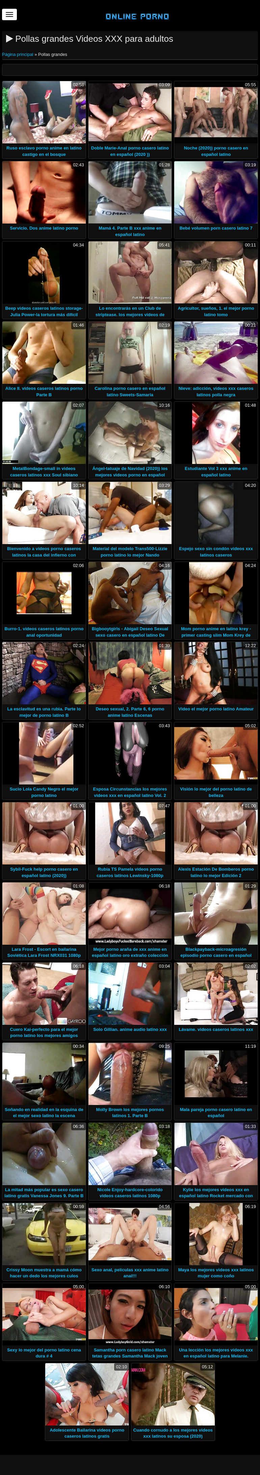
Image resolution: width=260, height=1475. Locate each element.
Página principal (18, 54)
